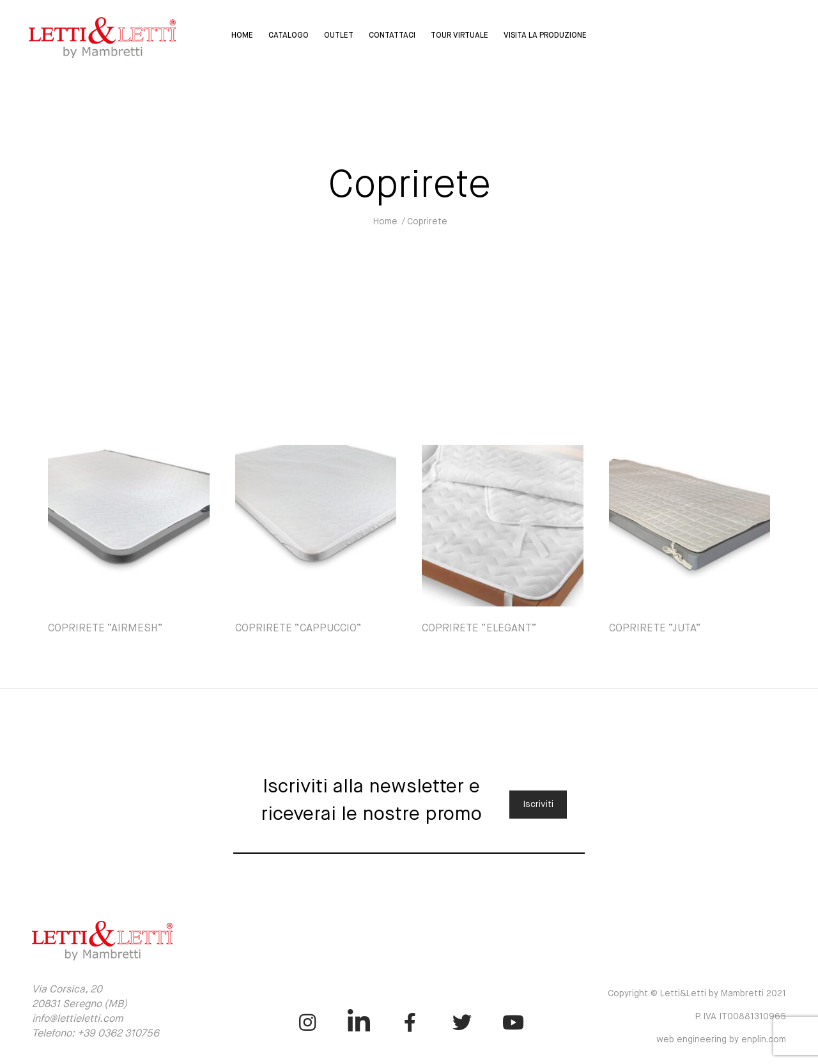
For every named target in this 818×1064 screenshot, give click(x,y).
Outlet (338, 36)
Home (242, 36)
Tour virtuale (459, 36)
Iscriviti (538, 804)
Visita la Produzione (545, 36)
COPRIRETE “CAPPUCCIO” (298, 629)
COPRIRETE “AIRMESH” (105, 629)
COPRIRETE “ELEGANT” (479, 629)
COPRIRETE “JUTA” (655, 629)
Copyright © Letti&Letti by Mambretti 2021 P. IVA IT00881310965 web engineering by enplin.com (697, 1016)
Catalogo (288, 36)
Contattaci (392, 36)
